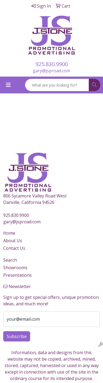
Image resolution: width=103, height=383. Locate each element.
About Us (12, 241)
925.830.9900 (51, 64)
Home (9, 233)
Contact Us (14, 248)
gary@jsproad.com (51, 71)
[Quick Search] (57, 85)
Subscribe (17, 336)
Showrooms (15, 268)
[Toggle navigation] (8, 85)
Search (10, 260)
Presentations (17, 275)
